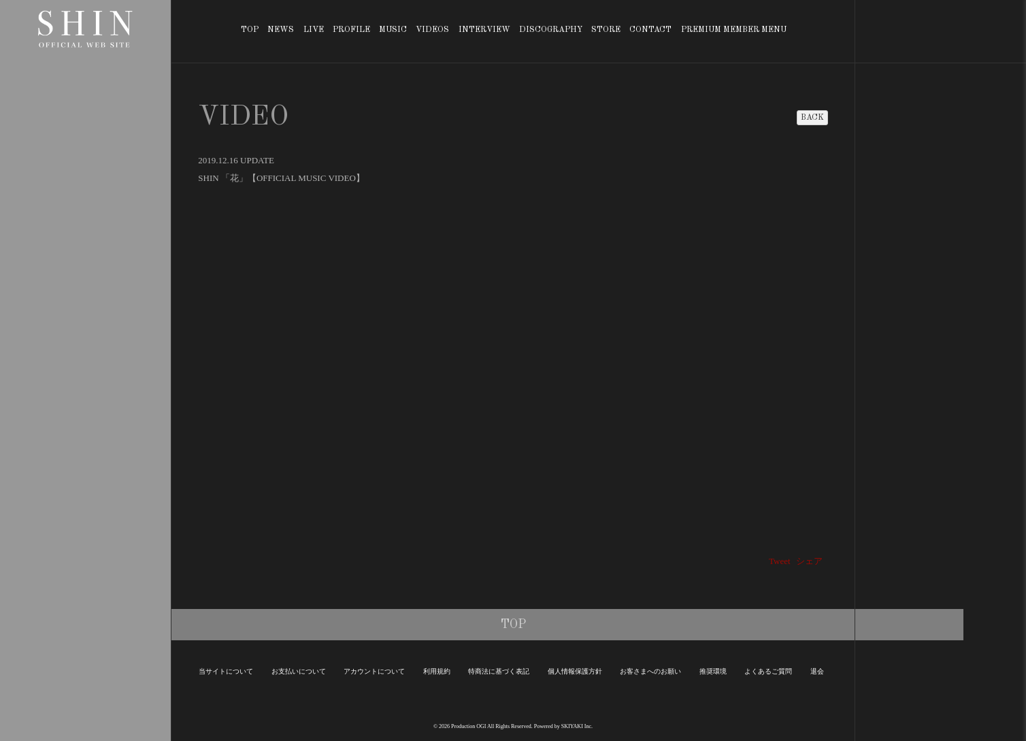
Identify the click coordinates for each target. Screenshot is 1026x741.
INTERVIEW (484, 30)
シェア (809, 561)
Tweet (780, 561)
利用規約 (436, 671)
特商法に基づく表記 (498, 671)
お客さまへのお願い (650, 671)
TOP (250, 30)
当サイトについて (226, 671)
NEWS (280, 30)
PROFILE (351, 30)
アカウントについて (374, 671)
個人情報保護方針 (575, 671)
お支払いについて (298, 671)
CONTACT (650, 30)
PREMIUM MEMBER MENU (734, 30)
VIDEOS (432, 30)
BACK (812, 118)
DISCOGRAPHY (550, 30)
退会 (817, 671)
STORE (605, 30)
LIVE (313, 30)
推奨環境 (713, 671)
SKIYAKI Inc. (577, 726)
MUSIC (393, 30)
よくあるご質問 (768, 671)
